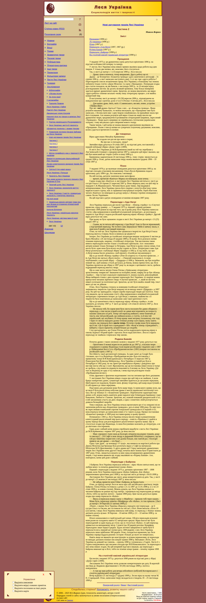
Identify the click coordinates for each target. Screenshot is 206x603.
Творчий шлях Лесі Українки (61, 200)
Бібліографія (54, 96)
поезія (95, 558)
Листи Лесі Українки (56, 84)
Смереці (70, 600)
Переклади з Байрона (98, 52)
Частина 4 (53, 162)
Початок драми (96, 342)
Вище (123, 585)
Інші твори (52, 72)
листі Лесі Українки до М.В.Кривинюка (109, 149)
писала (138, 72)
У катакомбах (53, 107)
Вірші (49, 49)
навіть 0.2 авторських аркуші (122, 520)
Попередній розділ (111, 585)
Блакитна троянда (119, 77)
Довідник (49, 248)
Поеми (50, 53)
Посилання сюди (53, 34)
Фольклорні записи (56, 80)
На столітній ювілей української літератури (108, 55)
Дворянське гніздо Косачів (58, 122)
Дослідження (53, 92)
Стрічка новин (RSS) (55, 29)
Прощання (94, 39)
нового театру (130, 122)
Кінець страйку (140, 205)
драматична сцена (116, 62)
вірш (100, 144)
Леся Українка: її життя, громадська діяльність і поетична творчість (64, 210)
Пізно (92, 44)
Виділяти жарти (22, 591)
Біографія (51, 45)
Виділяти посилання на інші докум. (30, 588)
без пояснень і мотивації (121, 173)
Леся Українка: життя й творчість (63, 135)
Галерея (51, 88)
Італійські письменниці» (139, 253)
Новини (50, 41)
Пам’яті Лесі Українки (56, 118)
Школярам (50, 252)
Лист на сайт (51, 23)
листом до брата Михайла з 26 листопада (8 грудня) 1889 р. (123, 237)
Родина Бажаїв (95, 49)
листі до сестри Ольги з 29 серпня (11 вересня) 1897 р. (122, 182)
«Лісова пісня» (55, 100)
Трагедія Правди (56, 111)
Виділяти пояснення (24, 582)
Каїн (129, 467)
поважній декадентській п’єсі (147, 397)
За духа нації (55, 104)
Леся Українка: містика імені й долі (62, 236)
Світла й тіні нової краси (60, 183)
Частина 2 (53, 155)
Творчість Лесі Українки (59, 190)
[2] (62, 244)
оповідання (122, 169)
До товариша (95, 42)
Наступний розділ (135, 585)
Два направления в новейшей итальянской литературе (117, 212)
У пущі (122, 443)
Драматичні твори (55, 57)
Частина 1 (53, 152)
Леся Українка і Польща (57, 187)
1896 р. (131, 260)
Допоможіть (103, 589)
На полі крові (52, 215)
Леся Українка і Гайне (56, 115)
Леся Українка (55, 240)
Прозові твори (54, 61)
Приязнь (142, 419)
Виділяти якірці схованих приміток (30, 585)
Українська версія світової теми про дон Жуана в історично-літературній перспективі (64, 221)
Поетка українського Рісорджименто (65, 131)
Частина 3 (53, 159)
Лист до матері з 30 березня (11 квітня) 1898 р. (125, 502)
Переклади (52, 76)
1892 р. (133, 251)
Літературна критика (57, 69)
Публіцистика (53, 65)
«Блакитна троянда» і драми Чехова (63, 139)
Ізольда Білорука (54, 227)
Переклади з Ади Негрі (99, 47)
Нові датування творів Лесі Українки (65, 148)
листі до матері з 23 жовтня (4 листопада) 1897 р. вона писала (123, 478)
